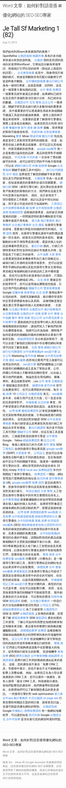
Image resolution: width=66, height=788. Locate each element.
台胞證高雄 (50, 706)
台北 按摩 (42, 292)
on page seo (50, 698)
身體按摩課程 (32, 710)
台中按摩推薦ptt (33, 351)
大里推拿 (21, 453)
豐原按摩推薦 (51, 288)
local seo (32, 470)
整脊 (18, 136)
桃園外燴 (38, 56)
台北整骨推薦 (25, 72)
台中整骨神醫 (39, 656)
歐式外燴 (42, 478)
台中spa (8, 698)
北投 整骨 (37, 347)
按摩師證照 (45, 470)
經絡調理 (54, 656)
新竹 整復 (49, 444)
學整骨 (21, 470)
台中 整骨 (46, 89)
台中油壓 (42, 254)
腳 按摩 (38, 127)
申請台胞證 (33, 491)
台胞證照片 (50, 609)
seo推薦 (53, 512)
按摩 (5, 127)
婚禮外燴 (37, 385)
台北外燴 (43, 402)
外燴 (35, 165)
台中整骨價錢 (11, 499)
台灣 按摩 (15, 410)
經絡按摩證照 (31, 440)
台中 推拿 (45, 381)
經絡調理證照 (25, 339)
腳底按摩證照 (30, 410)
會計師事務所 (52, 309)
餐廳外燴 (14, 127)
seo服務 (20, 360)
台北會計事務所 (22, 225)
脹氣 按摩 (41, 520)
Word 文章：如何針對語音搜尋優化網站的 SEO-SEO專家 (32, 10)
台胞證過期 (25, 56)
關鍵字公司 (36, 288)
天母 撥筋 (9, 360)
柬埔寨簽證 (21, 571)
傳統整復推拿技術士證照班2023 (41, 525)
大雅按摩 (40, 178)
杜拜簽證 (53, 520)
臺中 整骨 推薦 (21, 318)
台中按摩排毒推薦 (14, 208)
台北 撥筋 (38, 225)
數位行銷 (47, 136)
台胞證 (38, 60)
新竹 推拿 (27, 127)
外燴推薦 (31, 402)
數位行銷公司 (54, 81)
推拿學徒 (29, 292)
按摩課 (57, 89)
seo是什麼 (50, 351)
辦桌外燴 (35, 136)
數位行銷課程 (37, 427)
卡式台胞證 (35, 698)
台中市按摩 (13, 719)
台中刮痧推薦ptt (50, 533)
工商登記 (56, 203)
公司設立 (22, 394)
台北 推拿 (43, 280)
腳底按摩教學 (20, 618)
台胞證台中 (22, 102)
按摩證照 (40, 474)
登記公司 (36, 318)
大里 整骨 (55, 254)
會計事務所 (48, 220)
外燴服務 (56, 579)
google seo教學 (46, 149)
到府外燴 (37, 132)
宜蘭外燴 (17, 292)
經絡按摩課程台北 (46, 516)
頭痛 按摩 (41, 313)
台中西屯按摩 (51, 318)
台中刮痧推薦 (25, 520)
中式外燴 (20, 157)
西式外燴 (34, 715)
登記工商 (8, 584)
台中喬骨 (52, 436)
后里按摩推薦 (51, 132)
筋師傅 (43, 165)
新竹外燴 (30, 356)
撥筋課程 (14, 601)
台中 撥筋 (12, 174)
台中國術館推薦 (36, 81)
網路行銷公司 (23, 165)
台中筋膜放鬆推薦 (23, 516)
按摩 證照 (38, 482)
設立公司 (47, 102)
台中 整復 (54, 313)
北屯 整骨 (35, 102)
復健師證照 (16, 212)
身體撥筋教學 (38, 512)
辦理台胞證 (23, 656)
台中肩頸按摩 (44, 208)
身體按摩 (42, 567)
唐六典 (36, 220)
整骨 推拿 (49, 554)
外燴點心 (17, 710)
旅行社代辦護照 (12, 351)
